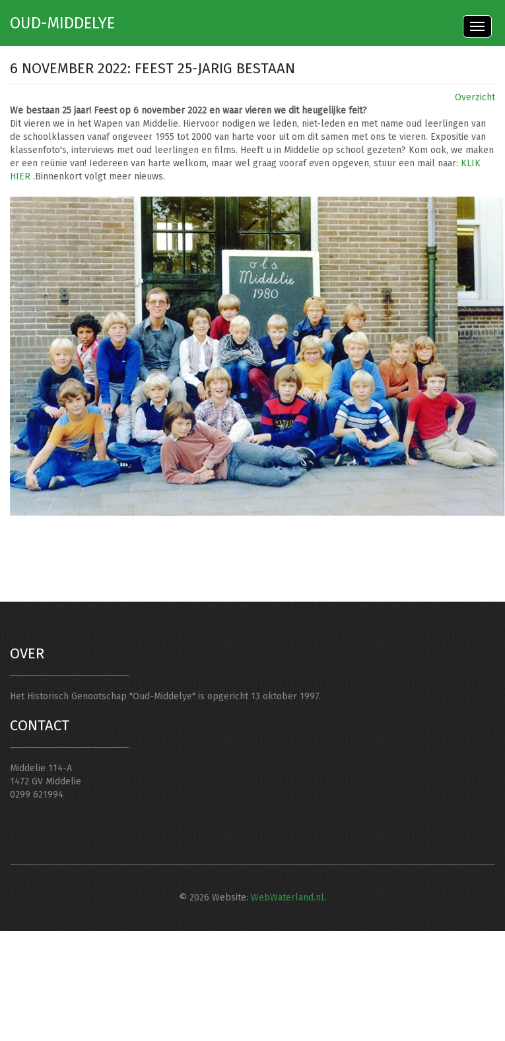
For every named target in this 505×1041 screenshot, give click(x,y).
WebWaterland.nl (287, 897)
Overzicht (475, 97)
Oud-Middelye (62, 23)
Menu (477, 26)
